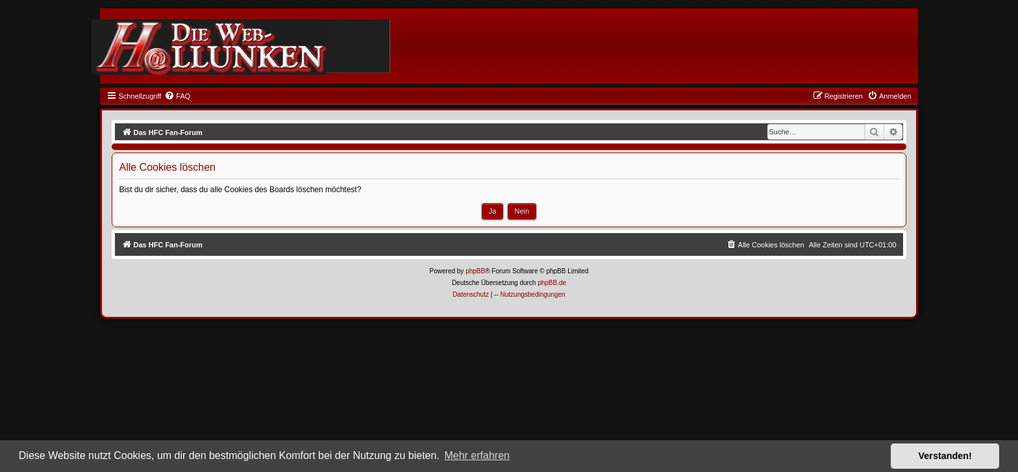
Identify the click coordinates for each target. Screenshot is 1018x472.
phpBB (475, 271)
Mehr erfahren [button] (477, 455)
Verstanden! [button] (945, 456)
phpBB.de (552, 282)
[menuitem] (177, 96)
